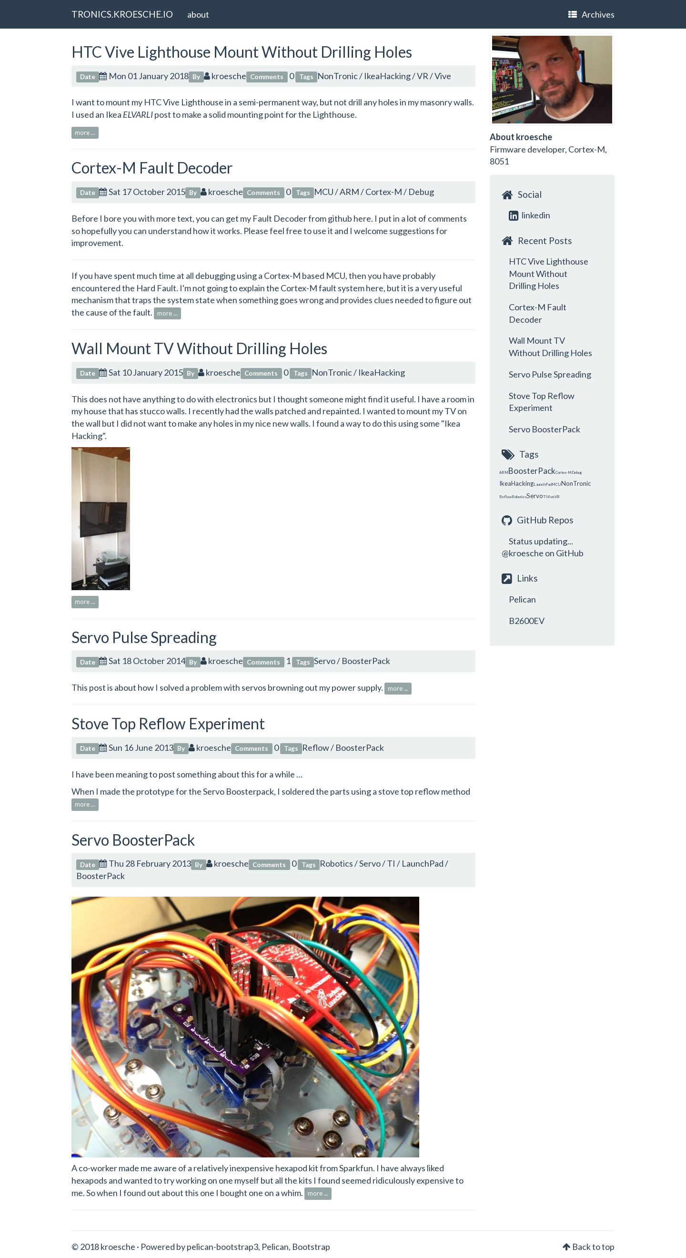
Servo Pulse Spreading (144, 637)
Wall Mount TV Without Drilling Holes (199, 348)
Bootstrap (311, 1246)
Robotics (336, 863)
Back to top (593, 1246)
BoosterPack (366, 660)
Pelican (522, 599)
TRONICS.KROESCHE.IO (122, 14)
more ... (85, 132)
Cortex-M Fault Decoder (152, 167)
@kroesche (523, 553)
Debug (421, 191)
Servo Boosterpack (238, 791)
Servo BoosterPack (133, 839)
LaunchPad (423, 863)
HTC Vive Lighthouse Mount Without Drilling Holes (241, 51)
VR (422, 76)
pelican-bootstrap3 (222, 1246)
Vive (442, 76)
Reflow (315, 747)
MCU (323, 191)
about (198, 14)
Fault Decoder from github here (311, 218)
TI (391, 863)
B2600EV (527, 620)
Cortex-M (383, 191)
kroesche (225, 76)
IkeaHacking (387, 76)
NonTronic (337, 76)
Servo (324, 660)
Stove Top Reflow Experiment (168, 723)
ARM (349, 191)
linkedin (529, 215)
